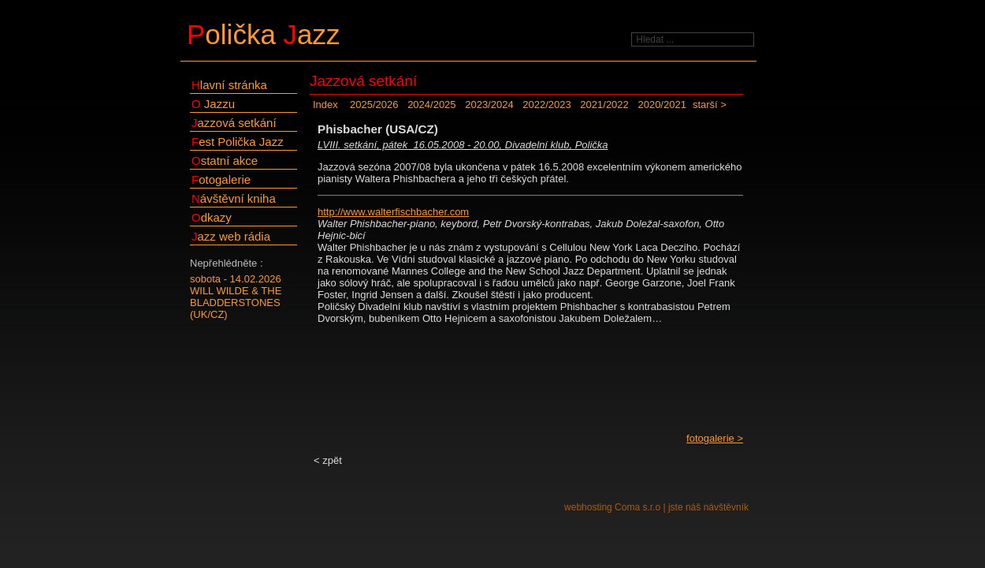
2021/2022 (604, 104)
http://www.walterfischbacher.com (393, 212)
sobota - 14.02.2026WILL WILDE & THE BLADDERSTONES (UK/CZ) (235, 296)
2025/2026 (374, 104)
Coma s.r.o (637, 507)
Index (325, 104)
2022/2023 (546, 104)
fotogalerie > (714, 438)
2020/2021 (661, 104)
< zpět (328, 460)
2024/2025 (431, 104)
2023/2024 (489, 104)
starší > (710, 104)
